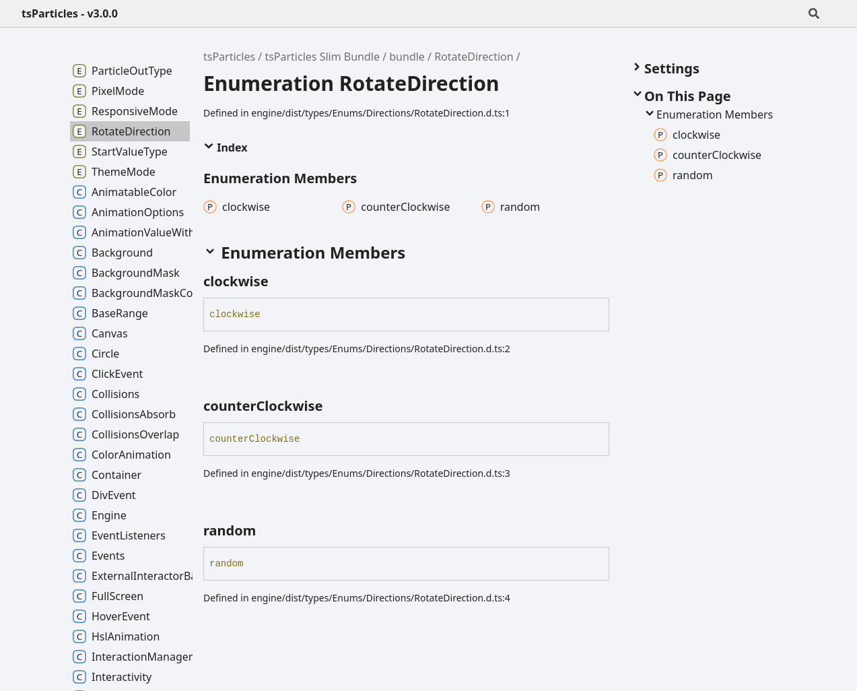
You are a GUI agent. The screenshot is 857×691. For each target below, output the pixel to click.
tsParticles (229, 56)
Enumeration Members (708, 114)
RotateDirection (473, 56)
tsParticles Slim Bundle (322, 56)
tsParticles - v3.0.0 (70, 13)
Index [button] (225, 147)
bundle (407, 56)
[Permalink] (280, 281)
